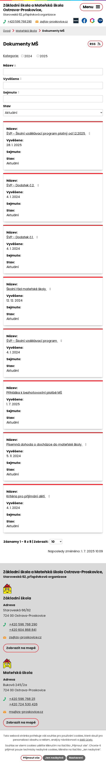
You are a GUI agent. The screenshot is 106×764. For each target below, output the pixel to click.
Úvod (6, 31)
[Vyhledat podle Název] (53, 71)
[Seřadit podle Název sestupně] (15, 66)
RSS (95, 44)
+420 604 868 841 (22, 630)
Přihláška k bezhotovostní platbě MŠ (34, 392)
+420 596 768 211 (22, 699)
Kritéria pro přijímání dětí (28, 496)
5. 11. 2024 (13, 456)
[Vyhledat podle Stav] (53, 112)
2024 (28, 56)
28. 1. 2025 (14, 145)
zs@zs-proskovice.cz (25, 637)
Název (8, 65)
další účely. (86, 740)
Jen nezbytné (54, 757)
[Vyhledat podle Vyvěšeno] (53, 85)
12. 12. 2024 (14, 300)
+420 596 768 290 (23, 624)
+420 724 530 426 (23, 704)
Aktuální (12, 163)
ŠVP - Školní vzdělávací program (34, 341)
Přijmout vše (31, 757)
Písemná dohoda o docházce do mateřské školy (47, 444)
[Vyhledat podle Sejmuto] (53, 98)
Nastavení (76, 757)
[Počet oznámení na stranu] (56, 541)
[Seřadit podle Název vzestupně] (15, 64)
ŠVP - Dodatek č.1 (22, 237)
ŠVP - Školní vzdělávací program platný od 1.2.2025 (49, 133)
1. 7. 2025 (13, 404)
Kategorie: (11, 56)
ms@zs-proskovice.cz (26, 712)
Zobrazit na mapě (21, 648)
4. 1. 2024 (13, 197)
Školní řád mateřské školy (29, 289)
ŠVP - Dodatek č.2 (23, 185)
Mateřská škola (26, 31)
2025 (44, 56)
